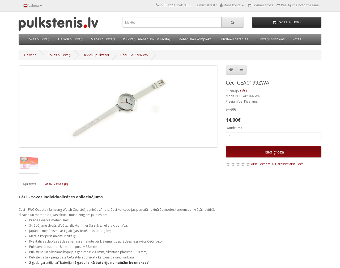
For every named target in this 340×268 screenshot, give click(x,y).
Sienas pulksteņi (103, 39)
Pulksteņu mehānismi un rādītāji (147, 39)
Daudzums (234, 128)
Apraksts (29, 184)
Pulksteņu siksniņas (270, 39)
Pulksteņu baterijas (233, 39)
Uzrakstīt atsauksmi (289, 164)
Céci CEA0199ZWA (134, 55)
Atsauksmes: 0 (262, 164)
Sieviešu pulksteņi (96, 55)
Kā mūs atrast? (205, 5)
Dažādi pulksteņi (70, 39)
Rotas (296, 39)
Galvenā (30, 55)
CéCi (243, 91)
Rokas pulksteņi (38, 39)
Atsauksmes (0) (56, 184)
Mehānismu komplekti (194, 39)
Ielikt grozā (274, 152)
